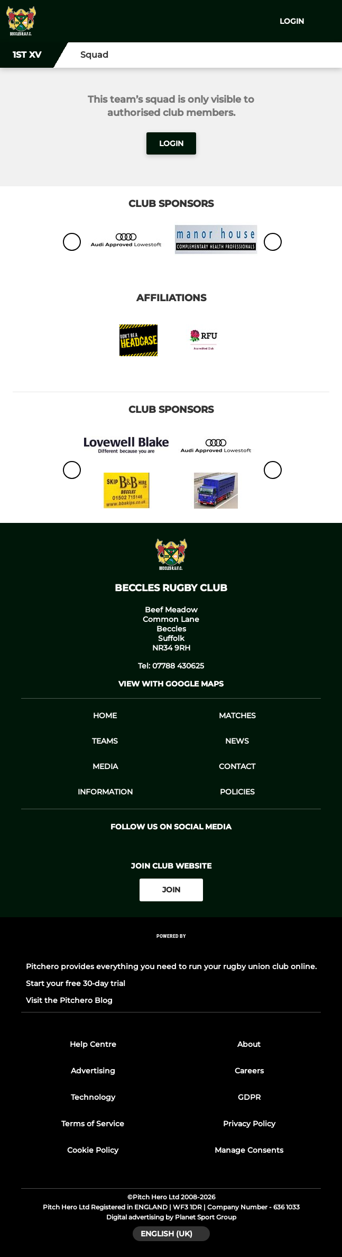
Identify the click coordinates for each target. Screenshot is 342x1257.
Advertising (93, 1070)
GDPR (249, 1097)
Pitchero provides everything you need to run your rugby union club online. (171, 966)
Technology (93, 1097)
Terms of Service (92, 1123)
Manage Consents (249, 1150)
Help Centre (93, 1044)
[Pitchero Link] (171, 950)
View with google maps (171, 684)
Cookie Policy (92, 1150)
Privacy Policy (249, 1123)
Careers (249, 1070)
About (249, 1044)
